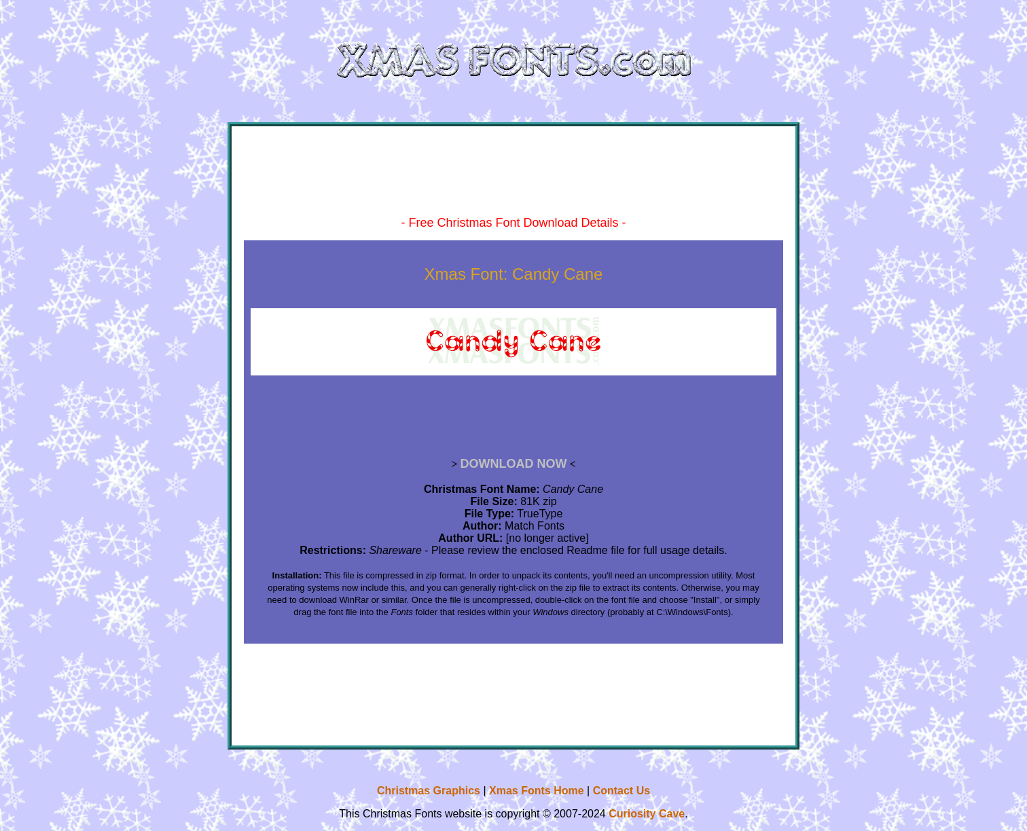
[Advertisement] (513, 182)
